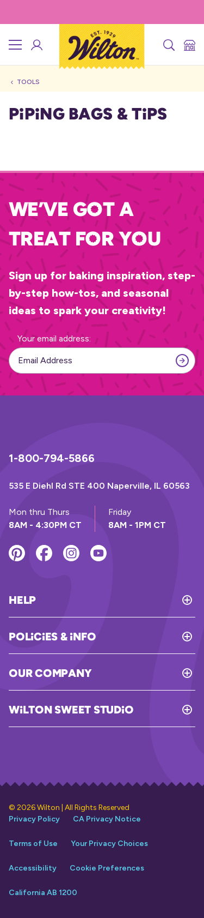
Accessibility (33, 868)
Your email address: (54, 338)
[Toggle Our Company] (143, 673)
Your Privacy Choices (109, 843)
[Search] (168, 44)
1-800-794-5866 (52, 458)
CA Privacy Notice (107, 819)
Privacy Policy (34, 819)
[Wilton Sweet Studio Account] (35, 44)
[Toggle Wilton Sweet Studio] (164, 710)
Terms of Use (33, 843)
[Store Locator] (188, 44)
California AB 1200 (43, 892)
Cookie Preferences (107, 868)
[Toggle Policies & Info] (145, 637)
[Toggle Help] (115, 600)
